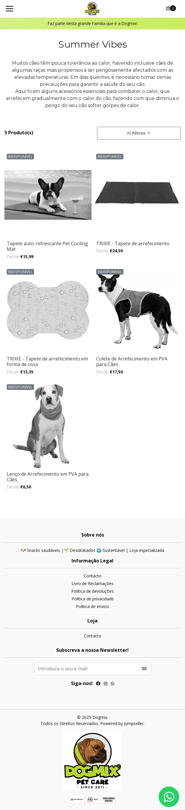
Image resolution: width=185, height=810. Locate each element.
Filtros (139, 133)
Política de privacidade (93, 599)
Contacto (92, 576)
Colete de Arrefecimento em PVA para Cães (131, 361)
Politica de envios (92, 606)
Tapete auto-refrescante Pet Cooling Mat (47, 246)
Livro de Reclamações (92, 583)
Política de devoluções (92, 591)
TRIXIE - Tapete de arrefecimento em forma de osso (47, 361)
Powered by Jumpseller (122, 723)
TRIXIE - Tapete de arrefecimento (132, 243)
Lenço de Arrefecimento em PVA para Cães (48, 477)
